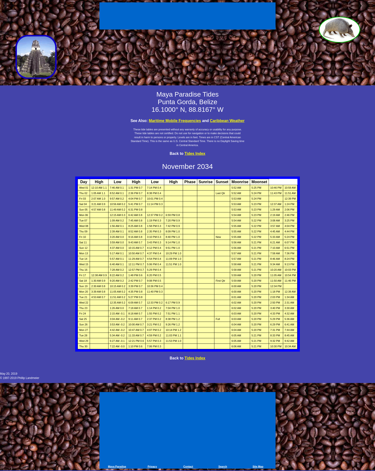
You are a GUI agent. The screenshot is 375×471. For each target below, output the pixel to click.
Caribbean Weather (227, 121)
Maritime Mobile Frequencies (175, 121)
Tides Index (194, 154)
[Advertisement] (187, 16)
